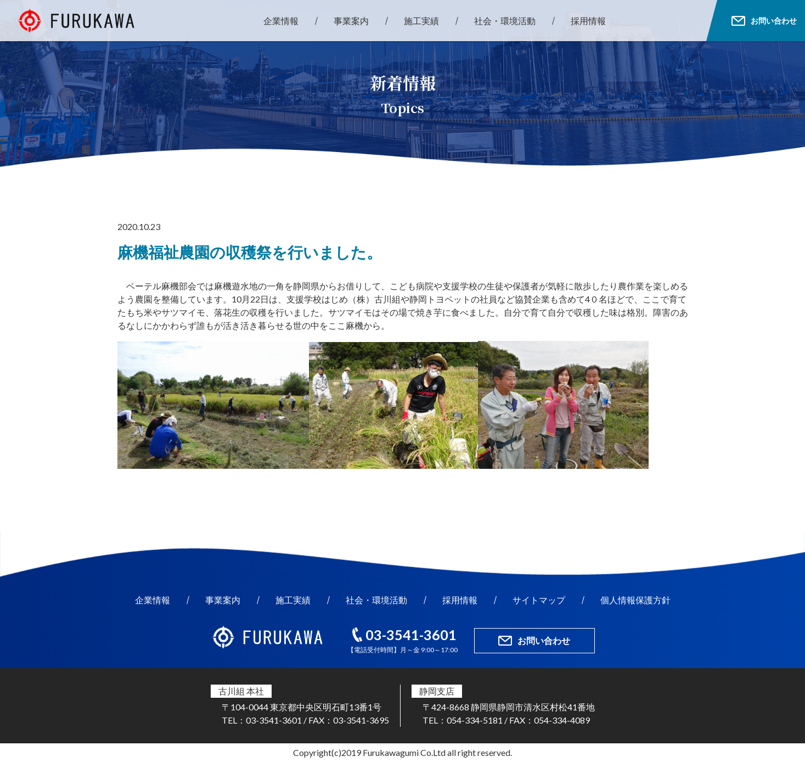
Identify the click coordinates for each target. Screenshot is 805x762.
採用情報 (588, 20)
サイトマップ (539, 600)
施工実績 (421, 20)
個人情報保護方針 (635, 600)
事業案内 (351, 20)
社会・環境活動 (505, 20)
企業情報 (281, 20)
